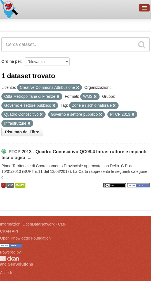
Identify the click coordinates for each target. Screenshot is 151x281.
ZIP (10, 185)
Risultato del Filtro (22, 132)
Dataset (10, 24)
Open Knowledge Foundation (25, 238)
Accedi (6, 272)
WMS (20, 185)
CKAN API (9, 231)
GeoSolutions (20, 264)
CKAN (9, 258)
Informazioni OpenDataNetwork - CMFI (34, 224)
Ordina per (11, 61)
